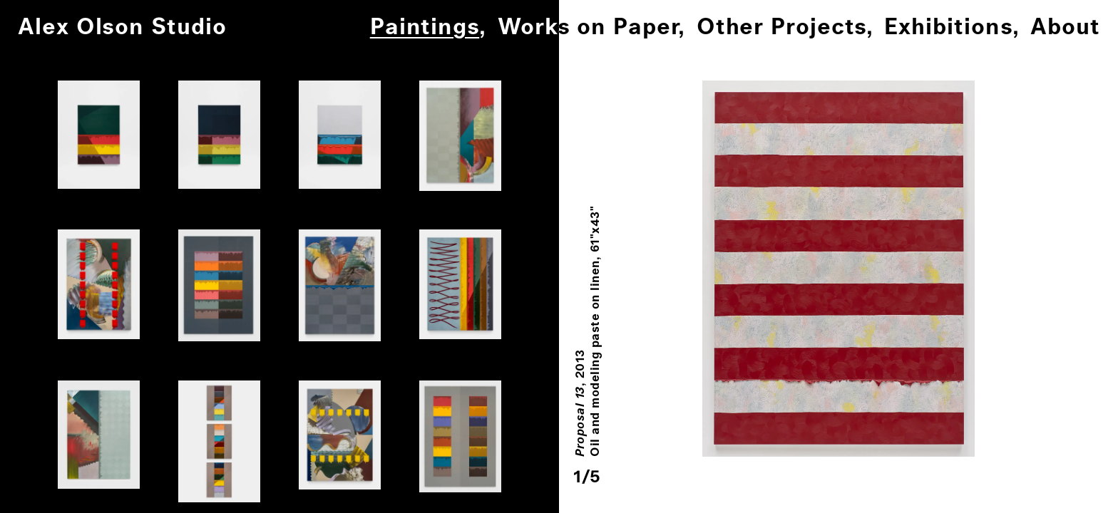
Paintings (424, 27)
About (1065, 27)
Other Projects (781, 27)
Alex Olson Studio (122, 27)
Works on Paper (588, 27)
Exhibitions (948, 27)
